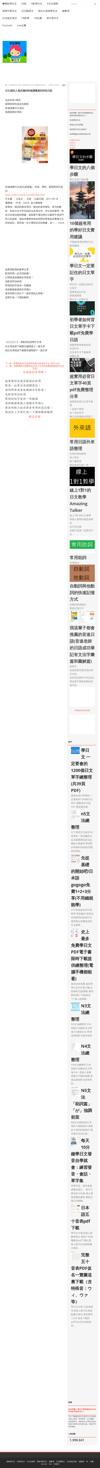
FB (87, 1461)
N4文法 (72, 145)
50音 (24, 3)
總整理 (66, 10)
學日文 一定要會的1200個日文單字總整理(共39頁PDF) (82, 770)
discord (44, 1464)
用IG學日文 (52, 18)
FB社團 (38, 18)
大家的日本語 (75, 140)
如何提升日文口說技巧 (78, 129)
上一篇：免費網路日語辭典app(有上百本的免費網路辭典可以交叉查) (35, 367)
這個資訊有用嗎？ (35, 372)
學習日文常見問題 (76, 125)
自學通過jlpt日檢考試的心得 (80, 134)
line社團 (21, 25)
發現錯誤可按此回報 (82, 710)
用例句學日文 (9, 10)
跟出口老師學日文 (48, 10)
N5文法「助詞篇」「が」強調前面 (81, 1104)
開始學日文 (9, 3)
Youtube (7, 25)
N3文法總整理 (81, 1012)
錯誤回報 (35, 416)
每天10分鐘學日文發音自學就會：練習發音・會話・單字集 (81, 1160)
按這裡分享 (12, 341)
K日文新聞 (52, 3)
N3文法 (72, 148)
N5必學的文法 (75, 120)
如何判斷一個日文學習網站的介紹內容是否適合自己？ (82, 1410)
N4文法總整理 (81, 1052)
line (50, 1464)
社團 (91, 1461)
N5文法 (72, 143)
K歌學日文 (36, 3)
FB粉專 (25, 18)
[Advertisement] (64, 58)
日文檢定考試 (9, 18)
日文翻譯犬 (27, 10)
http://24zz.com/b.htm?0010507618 (25, 194)
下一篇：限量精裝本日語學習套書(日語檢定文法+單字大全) (32, 363)
